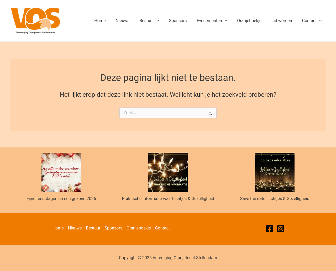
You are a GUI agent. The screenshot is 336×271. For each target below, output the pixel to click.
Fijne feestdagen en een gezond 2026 (61, 198)
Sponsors (185, 20)
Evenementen (217, 20)
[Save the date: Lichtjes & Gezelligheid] (275, 172)
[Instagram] (281, 229)
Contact (313, 20)
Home (111, 20)
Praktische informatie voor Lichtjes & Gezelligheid (168, 198)
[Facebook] (270, 229)
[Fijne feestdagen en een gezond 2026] (61, 172)
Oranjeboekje (253, 20)
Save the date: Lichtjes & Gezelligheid (274, 198)
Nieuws (133, 20)
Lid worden (284, 20)
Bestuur (158, 20)
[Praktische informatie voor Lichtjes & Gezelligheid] (168, 172)
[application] (165, 20)
